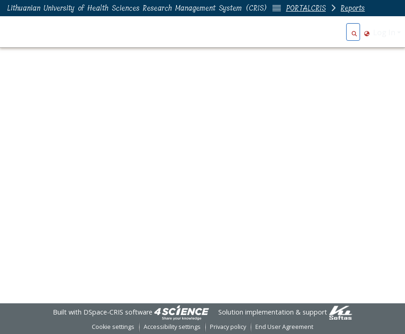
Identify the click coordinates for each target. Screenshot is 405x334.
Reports (353, 8)
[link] (181, 312)
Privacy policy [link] (228, 327)
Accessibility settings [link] (172, 327)
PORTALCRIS (306, 8)
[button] (354, 32)
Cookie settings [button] (113, 327)
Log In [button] (385, 32)
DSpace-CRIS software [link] (117, 312)
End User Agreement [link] (284, 327)
